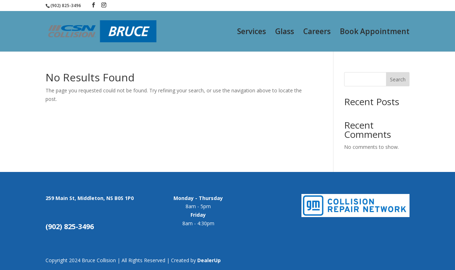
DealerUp (209, 260)
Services (251, 32)
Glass (284, 32)
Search (398, 79)
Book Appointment (375, 32)
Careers (317, 32)
